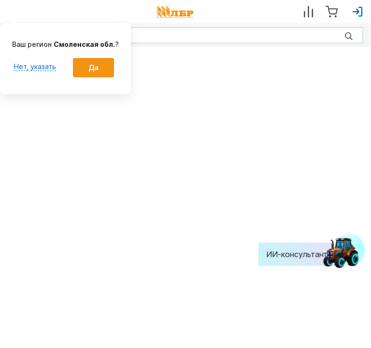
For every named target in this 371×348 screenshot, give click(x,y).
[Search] (185, 35)
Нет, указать (35, 66)
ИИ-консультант (304, 254)
